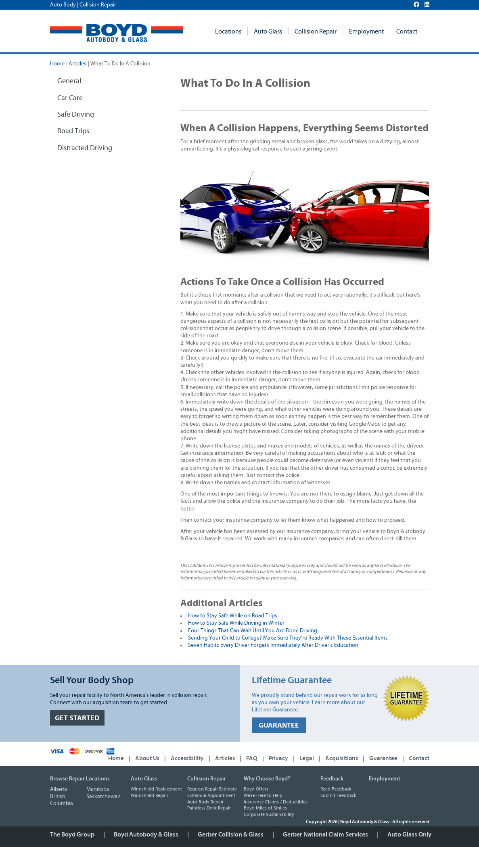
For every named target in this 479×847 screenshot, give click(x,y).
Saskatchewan (103, 796)
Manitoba (97, 789)
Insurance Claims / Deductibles (275, 801)
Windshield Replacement (156, 788)
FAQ (251, 758)
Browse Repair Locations (80, 779)
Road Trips (73, 131)
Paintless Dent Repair (209, 807)
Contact (406, 31)
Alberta (59, 789)
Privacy (278, 758)
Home (57, 64)
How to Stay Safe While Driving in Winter (236, 623)
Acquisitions (341, 758)
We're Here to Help (263, 795)
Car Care (70, 98)
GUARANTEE (279, 725)
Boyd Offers (256, 788)
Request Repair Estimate (212, 788)
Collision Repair (316, 31)
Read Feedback (335, 788)
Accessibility (187, 758)
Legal (306, 758)
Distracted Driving (84, 148)
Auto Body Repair (205, 801)
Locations (228, 31)
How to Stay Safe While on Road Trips (232, 616)
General (69, 81)
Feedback (331, 779)
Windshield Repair (149, 795)
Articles (77, 64)
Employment (366, 31)
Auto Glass (268, 31)
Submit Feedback (338, 795)
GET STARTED (77, 718)
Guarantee (383, 758)
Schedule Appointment (211, 795)
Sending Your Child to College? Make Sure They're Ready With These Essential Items (288, 638)
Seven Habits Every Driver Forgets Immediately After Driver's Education (273, 645)
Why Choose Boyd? (267, 779)
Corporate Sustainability (269, 814)
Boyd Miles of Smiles (265, 807)
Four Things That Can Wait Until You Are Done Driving (252, 631)
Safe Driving (75, 114)
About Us (147, 758)
